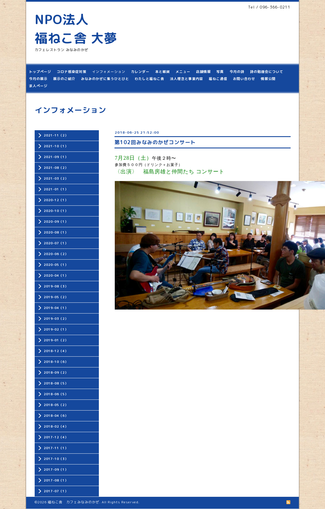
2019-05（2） (56, 297)
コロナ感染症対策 (71, 71)
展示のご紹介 (64, 78)
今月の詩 (237, 71)
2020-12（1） (56, 200)
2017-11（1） (56, 448)
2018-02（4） (56, 426)
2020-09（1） (56, 221)
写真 (220, 71)
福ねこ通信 (218, 78)
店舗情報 (203, 71)
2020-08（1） (56, 232)
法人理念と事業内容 (186, 78)
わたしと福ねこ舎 (149, 78)
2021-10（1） (56, 146)
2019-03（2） (56, 318)
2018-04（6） (56, 415)
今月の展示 (38, 78)
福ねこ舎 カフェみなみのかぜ (73, 502)
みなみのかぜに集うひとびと (105, 78)
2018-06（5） (56, 394)
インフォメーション (108, 71)
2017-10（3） (56, 459)
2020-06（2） (56, 254)
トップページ (40, 71)
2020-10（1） (56, 211)
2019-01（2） (56, 340)
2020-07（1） (56, 243)
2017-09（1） (56, 469)
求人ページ (38, 85)
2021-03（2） (56, 178)
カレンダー (140, 71)
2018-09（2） (56, 372)
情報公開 (268, 78)
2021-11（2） (56, 135)
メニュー (183, 71)
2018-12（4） (56, 351)
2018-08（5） (56, 383)
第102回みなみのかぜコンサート (155, 142)
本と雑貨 (162, 71)
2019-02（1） (56, 329)
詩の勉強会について (266, 71)
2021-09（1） (56, 157)
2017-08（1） (56, 480)
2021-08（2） (56, 167)
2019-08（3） (56, 286)
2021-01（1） (56, 189)
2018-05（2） (56, 405)
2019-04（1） (56, 308)
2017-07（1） (56, 491)
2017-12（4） (56, 437)
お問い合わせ (244, 78)
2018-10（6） (56, 361)
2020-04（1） (56, 275)
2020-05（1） (56, 264)
